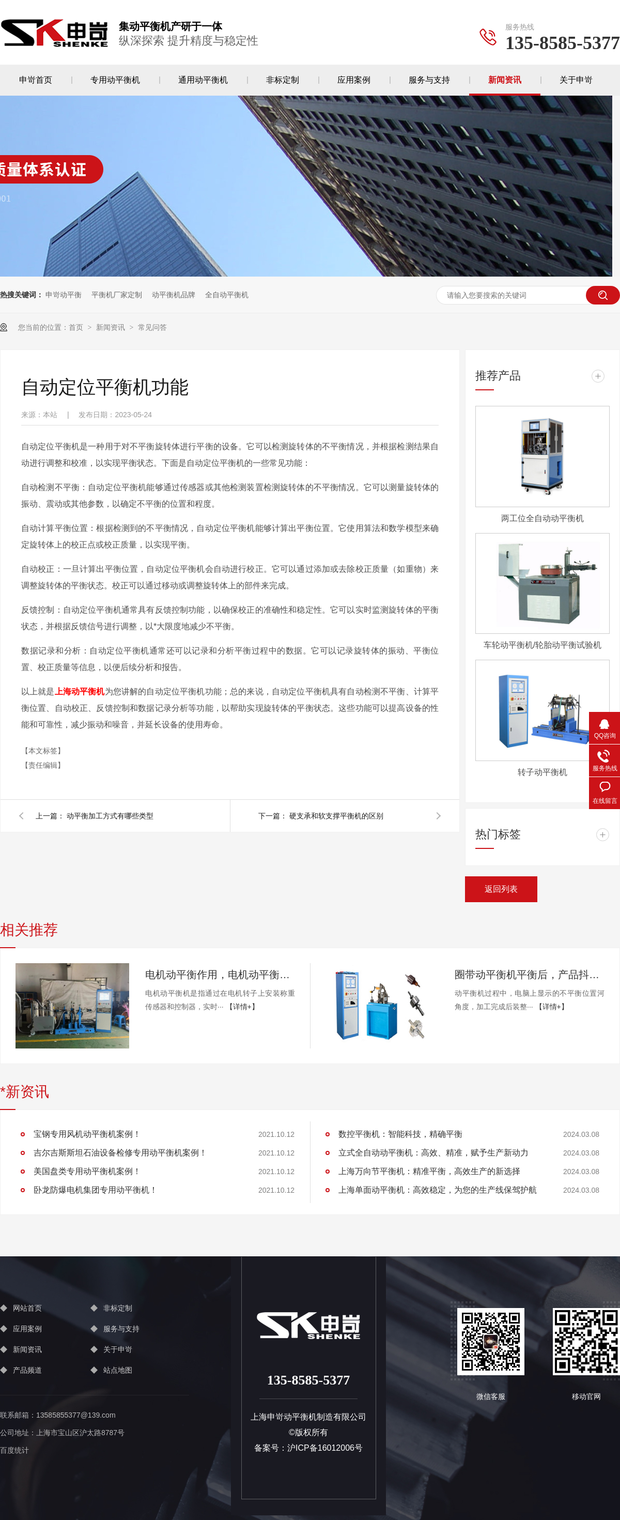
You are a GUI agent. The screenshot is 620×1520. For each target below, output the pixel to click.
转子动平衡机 (542, 772)
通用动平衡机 (203, 79)
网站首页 (27, 1308)
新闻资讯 (504, 79)
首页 (76, 327)
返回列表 (501, 889)
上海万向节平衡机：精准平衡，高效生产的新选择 (429, 1171)
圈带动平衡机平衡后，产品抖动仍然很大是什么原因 (530, 974)
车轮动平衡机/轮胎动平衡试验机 (542, 645)
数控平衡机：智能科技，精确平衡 (400, 1134)
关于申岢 (576, 79)
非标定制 (282, 79)
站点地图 (117, 1370)
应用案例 (353, 79)
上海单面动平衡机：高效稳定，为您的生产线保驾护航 (437, 1189)
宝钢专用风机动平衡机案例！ (87, 1134)
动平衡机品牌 (173, 295)
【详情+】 (242, 1006)
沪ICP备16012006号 (325, 1447)
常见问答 (152, 327)
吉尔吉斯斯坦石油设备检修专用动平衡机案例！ (120, 1152)
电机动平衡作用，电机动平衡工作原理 (220, 974)
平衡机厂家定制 (116, 295)
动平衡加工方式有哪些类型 (110, 816)
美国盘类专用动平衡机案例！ (87, 1171)
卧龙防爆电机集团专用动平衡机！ (96, 1189)
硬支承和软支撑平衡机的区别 (336, 816)
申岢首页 (35, 79)
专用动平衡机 (115, 79)
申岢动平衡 (63, 295)
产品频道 (27, 1370)
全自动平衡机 (227, 295)
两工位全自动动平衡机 (542, 518)
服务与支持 (429, 79)
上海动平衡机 (80, 691)
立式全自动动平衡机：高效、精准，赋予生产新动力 (433, 1152)
